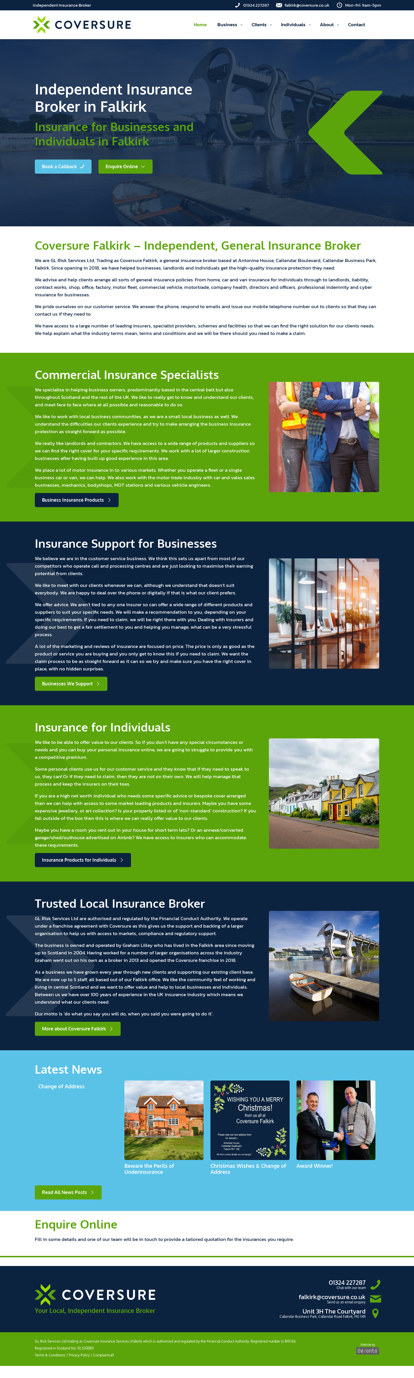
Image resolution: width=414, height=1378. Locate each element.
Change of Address (61, 1086)
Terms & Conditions (50, 1355)
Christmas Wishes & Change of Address (248, 1169)
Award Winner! (315, 1166)
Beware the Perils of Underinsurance (149, 1169)
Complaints (103, 1355)
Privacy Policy (79, 1355)
